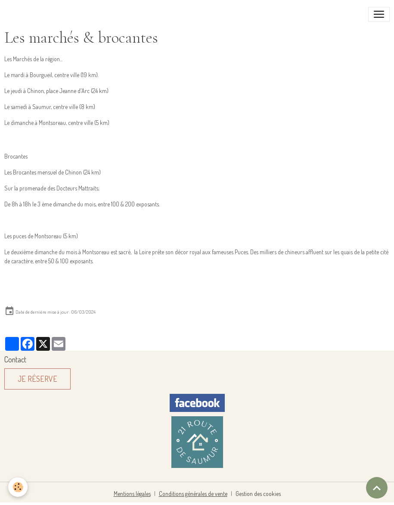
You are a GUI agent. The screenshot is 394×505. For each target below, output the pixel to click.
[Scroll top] (377, 488)
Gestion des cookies (258, 493)
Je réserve (37, 378)
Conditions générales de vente (193, 493)
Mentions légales (132, 493)
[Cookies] (18, 487)
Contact (15, 359)
